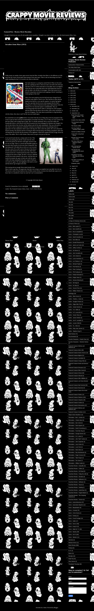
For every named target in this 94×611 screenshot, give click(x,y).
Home (35, 240)
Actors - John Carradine (74, 253)
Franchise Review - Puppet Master (77, 492)
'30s (69, 202)
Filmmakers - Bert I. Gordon (75, 417)
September (75, 113)
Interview (70, 540)
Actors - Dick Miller (73, 239)
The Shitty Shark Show (74, 67)
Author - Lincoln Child (73, 323)
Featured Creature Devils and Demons (78, 363)
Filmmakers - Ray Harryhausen (76, 452)
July (73, 168)
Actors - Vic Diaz (72, 285)
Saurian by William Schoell (78, 131)
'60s (69, 210)
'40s (69, 204)
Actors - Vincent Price (73, 288)
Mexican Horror (72, 542)
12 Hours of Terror (73, 223)
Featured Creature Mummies (75, 387)
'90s (69, 218)
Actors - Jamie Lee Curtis (74, 245)
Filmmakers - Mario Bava (74, 449)
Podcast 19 (71, 72)
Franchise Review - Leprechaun (76, 490)
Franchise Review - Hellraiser (76, 482)
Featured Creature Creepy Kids (76, 361)
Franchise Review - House (75, 484)
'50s (11, 189)
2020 (71, 100)
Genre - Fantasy (72, 515)
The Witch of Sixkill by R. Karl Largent (77, 160)
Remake (70, 556)
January (74, 181)
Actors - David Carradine (74, 237)
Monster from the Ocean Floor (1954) (77, 138)
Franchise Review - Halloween (76, 479)
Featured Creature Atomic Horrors (77, 352)
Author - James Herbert (74, 317)
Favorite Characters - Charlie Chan (77, 339)
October (74, 110)
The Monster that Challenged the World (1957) (77, 151)
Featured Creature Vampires (75, 400)
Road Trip (70, 558)
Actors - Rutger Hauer (74, 277)
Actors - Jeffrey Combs (74, 247)
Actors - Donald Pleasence (75, 242)
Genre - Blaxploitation (74, 507)
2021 (71, 97)
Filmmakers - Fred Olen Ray (75, 431)
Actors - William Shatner (74, 290)
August (73, 166)
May (73, 173)
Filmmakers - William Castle (75, 463)
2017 (71, 184)
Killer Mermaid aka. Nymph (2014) (76, 146)
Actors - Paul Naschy (73, 266)
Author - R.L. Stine (73, 325)
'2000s (70, 194)
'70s (69, 212)
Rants (70, 553)
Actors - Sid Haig (72, 282)
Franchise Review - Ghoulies (75, 476)
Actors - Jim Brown (73, 250)
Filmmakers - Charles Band (75, 420)
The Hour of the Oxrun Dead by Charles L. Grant (77, 142)
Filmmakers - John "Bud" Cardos (76, 439)
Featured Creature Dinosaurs (75, 367)
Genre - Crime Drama (74, 513)
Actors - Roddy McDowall (74, 274)
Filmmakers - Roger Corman (75, 455)
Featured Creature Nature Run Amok (77, 390)
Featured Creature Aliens (18, 189)
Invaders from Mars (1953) (78, 120)
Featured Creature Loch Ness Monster (78, 381)
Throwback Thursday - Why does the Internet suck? (77, 156)
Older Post (60, 240)
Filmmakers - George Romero (76, 433)
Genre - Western (72, 537)
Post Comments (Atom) (38, 246)
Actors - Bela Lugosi (73, 226)
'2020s (70, 199)
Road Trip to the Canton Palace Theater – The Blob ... (77, 116)
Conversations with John (74, 70)
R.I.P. (69, 550)
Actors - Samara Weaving (75, 280)
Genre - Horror (72, 523)
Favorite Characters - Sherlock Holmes (78, 342)
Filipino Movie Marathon (74, 414)
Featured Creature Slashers (75, 397)
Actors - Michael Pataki (74, 264)
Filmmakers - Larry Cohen (75, 444)
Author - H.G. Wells (73, 309)
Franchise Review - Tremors (75, 499)
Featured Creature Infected (75, 375)
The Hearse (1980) (76, 125)
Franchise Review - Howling (75, 487)
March (73, 177)
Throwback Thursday (73, 564)
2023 (71, 93)
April (73, 175)
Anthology (71, 293)
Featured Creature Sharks (75, 394)
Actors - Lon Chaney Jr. (74, 261)
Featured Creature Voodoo (75, 402)
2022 (71, 95)
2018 (71, 104)
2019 (71, 102)
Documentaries (72, 336)
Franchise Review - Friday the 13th (77, 474)
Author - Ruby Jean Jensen (75, 328)
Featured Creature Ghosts (75, 373)
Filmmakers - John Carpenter (75, 441)
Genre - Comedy (72, 510)
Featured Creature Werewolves (76, 405)
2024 (71, 91)
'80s (69, 215)
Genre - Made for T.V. (73, 529)
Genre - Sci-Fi (30, 189)
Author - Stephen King (74, 331)
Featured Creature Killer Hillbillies (77, 378)
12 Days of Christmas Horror (75, 221)
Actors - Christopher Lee (74, 234)
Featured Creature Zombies (75, 412)
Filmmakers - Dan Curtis (74, 423)
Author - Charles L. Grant (74, 299)
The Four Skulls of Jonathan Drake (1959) (77, 128)
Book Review (71, 334)
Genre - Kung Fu (72, 526)
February (74, 179)
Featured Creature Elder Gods (76, 370)
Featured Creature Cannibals (75, 358)
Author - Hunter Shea (73, 315)
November (74, 108)
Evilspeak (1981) (75, 163)
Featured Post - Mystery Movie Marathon (17, 32)
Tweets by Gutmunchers (74, 82)
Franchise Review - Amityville (75, 465)
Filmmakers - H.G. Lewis (74, 436)
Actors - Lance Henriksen (74, 258)
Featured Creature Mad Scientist (76, 385)
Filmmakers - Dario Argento (75, 425)
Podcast (70, 548)
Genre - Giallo (72, 521)
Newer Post (9, 240)
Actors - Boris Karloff (73, 229)
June (73, 170)
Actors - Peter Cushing (74, 269)
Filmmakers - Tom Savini (74, 460)
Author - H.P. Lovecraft (74, 312)
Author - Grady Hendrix (74, 307)
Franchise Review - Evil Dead (76, 471)
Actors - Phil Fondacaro (74, 272)
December (74, 106)
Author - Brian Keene (73, 296)
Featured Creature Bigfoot (75, 355)
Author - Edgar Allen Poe (74, 304)
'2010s (70, 196)
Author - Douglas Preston (74, 301)
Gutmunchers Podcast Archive (76, 64)
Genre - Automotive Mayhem (75, 505)
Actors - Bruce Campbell (74, 231)
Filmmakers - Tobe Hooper (75, 457)
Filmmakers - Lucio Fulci (74, 447)
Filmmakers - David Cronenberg (76, 428)
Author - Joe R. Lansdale (74, 320)
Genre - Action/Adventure (74, 502)
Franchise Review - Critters (75, 468)
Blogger (56, 607)
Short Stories (71, 561)
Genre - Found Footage (74, 518)
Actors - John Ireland (73, 256)
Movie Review (38, 189)
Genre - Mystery (72, 531)
